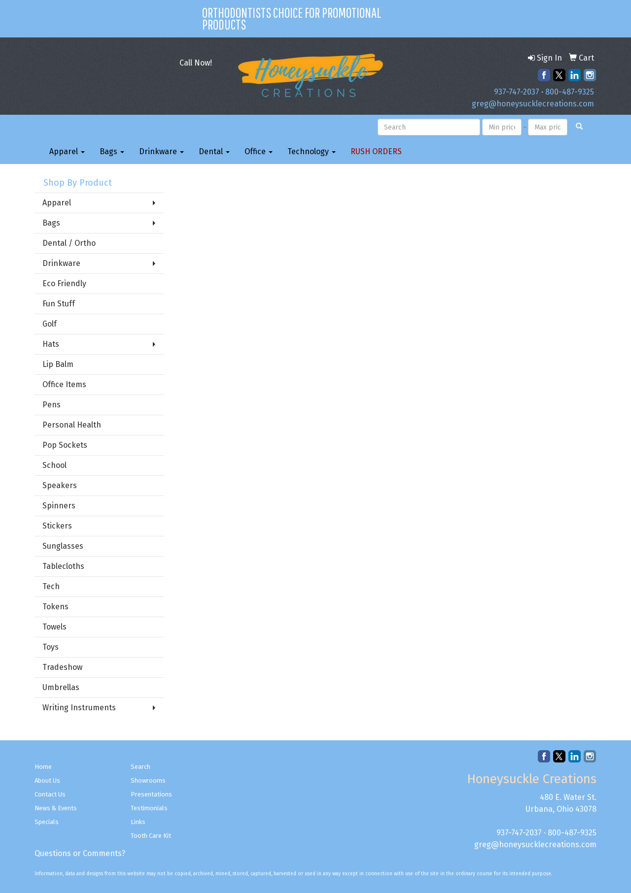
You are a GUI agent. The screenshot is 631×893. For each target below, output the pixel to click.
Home (43, 766)
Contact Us (50, 794)
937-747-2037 (516, 92)
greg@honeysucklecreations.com (533, 103)
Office (259, 151)
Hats (50, 344)
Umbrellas (60, 687)
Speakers (59, 485)
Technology (311, 151)
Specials (47, 822)
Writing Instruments (79, 707)
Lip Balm (57, 364)
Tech (51, 586)
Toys (50, 647)
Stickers (57, 525)
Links (138, 822)
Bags (112, 151)
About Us (47, 780)
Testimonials (149, 808)
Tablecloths (63, 566)
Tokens (55, 606)
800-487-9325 (569, 92)
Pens (51, 404)
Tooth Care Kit (151, 835)
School (54, 465)
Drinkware (161, 151)
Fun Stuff (58, 303)
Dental (214, 151)
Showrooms (148, 780)
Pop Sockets (64, 445)
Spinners (58, 505)
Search (140, 766)
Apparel (67, 151)
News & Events (56, 808)
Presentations (151, 794)
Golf (49, 324)
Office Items (64, 384)
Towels (54, 626)
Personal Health (71, 425)
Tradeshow (62, 667)
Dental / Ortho (69, 243)
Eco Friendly (64, 283)
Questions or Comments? (80, 853)
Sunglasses (62, 546)
